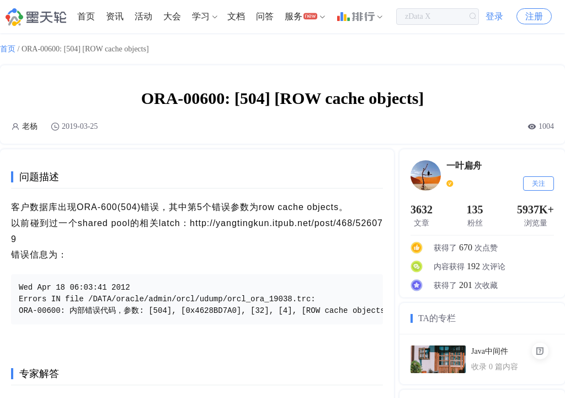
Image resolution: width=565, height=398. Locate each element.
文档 (236, 16)
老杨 (30, 126)
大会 (172, 16)
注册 (534, 16)
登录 (494, 16)
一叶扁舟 (464, 165)
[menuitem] (86, 16)
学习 (201, 16)
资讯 (115, 16)
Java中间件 (489, 351)
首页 (86, 16)
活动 (143, 16)
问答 (265, 16)
